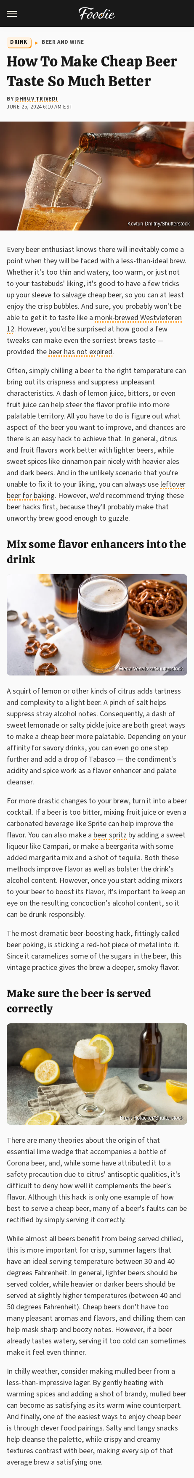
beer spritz (110, 835)
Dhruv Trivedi (36, 99)
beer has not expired (80, 352)
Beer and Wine (63, 42)
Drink (18, 42)
